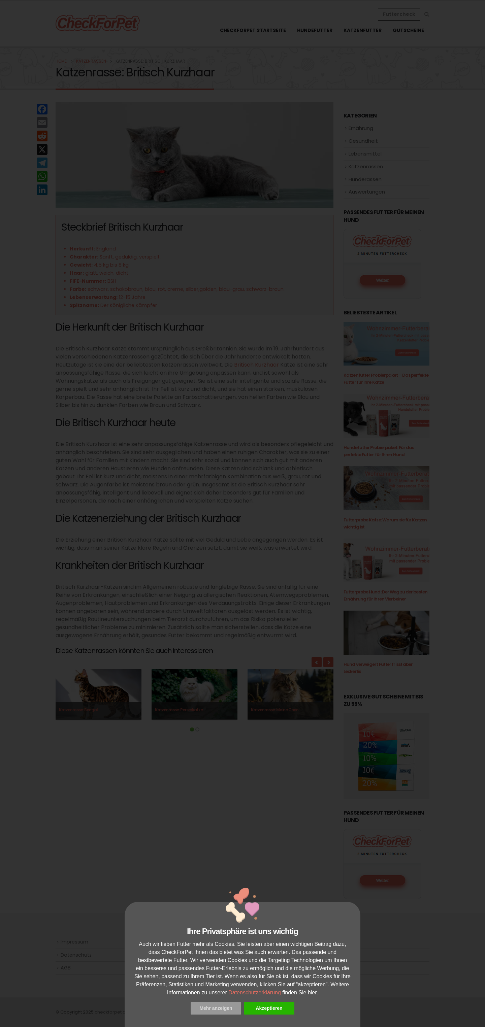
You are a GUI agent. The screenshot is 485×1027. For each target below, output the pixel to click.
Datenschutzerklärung (254, 992)
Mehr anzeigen (215, 1008)
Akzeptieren (269, 1008)
